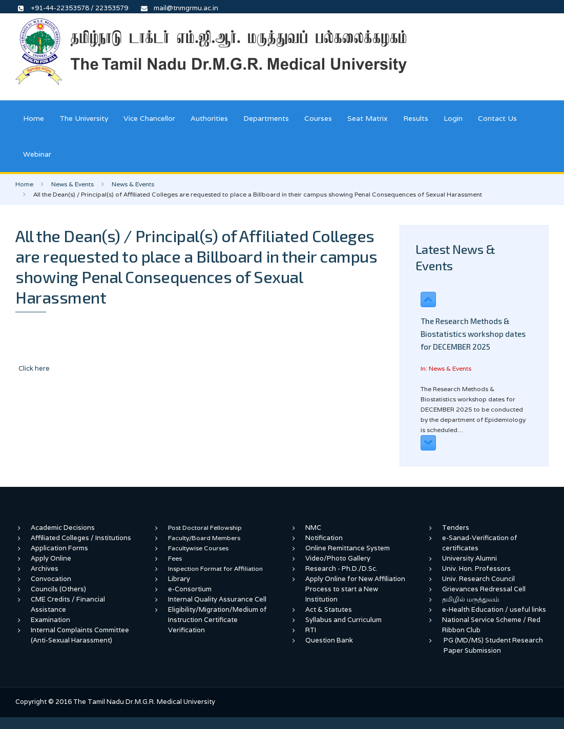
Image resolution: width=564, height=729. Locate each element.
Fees (175, 558)
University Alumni (469, 558)
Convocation (51, 578)
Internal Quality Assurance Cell (217, 599)
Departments (266, 118)
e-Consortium (190, 589)
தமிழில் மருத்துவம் (470, 599)
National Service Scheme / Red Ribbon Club (491, 624)
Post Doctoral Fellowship (205, 527)
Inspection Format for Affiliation (215, 568)
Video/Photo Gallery (337, 558)
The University (83, 118)
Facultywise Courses (198, 548)
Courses (318, 118)
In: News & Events (446, 368)
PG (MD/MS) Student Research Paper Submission (493, 645)
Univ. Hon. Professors (476, 568)
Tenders (455, 527)
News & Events (72, 184)
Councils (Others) (58, 589)
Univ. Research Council (478, 578)
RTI (310, 630)
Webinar (37, 154)
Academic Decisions (63, 527)
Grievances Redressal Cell (484, 589)
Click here (34, 368)
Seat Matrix (367, 118)
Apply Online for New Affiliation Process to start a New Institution (355, 589)
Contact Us (497, 118)
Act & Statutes (328, 609)
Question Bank (329, 640)
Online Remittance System (347, 548)
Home (33, 118)
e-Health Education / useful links (494, 609)
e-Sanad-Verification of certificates (479, 542)
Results (415, 118)
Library (179, 578)
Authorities (209, 118)
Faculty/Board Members (204, 538)
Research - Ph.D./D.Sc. (341, 568)
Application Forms (59, 548)
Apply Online (51, 558)
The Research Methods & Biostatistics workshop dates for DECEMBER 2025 (473, 333)
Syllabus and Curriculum (343, 619)
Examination (50, 619)
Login (453, 118)
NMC (313, 527)
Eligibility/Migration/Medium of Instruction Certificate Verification (217, 619)
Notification (324, 537)
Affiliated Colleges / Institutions (81, 537)
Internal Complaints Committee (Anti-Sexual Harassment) (80, 635)
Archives (44, 568)
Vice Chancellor (149, 118)
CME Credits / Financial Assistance (68, 604)
